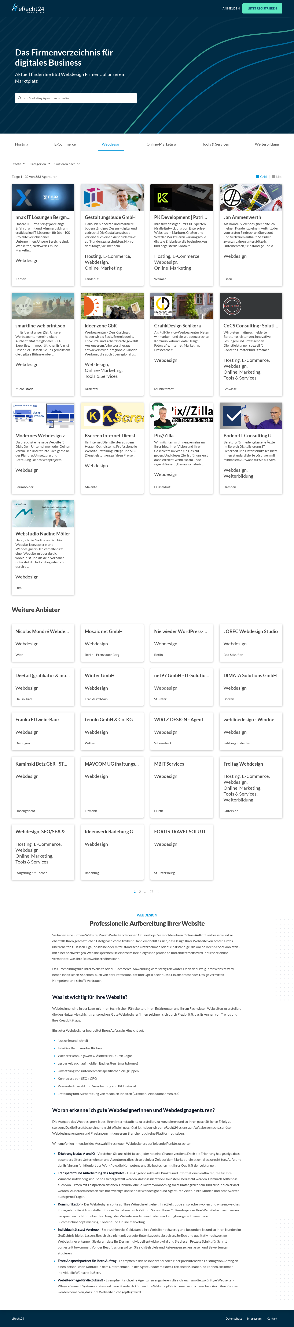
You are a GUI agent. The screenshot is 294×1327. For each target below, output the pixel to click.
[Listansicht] (277, 176)
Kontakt (272, 1318)
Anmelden (231, 8)
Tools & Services (215, 144)
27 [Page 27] (151, 891)
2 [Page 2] (140, 891)
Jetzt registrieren (262, 8)
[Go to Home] (28, 8)
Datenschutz (233, 1318)
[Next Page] (158, 891)
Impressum (254, 1318)
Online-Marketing (161, 144)
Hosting (21, 144)
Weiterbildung (267, 144)
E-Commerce (65, 144)
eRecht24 (18, 1318)
